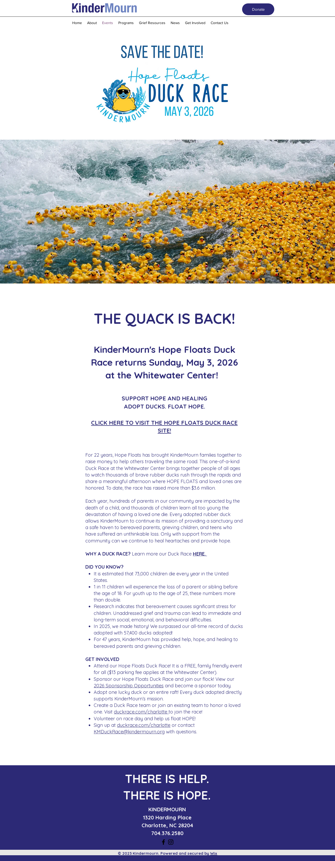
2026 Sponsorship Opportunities (129, 686)
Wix (213, 853)
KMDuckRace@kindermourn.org (129, 732)
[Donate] (258, 9)
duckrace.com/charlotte (141, 712)
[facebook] (163, 842)
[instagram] (170, 842)
